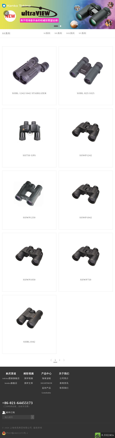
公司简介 (64, 378)
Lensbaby (46, 393)
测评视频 (28, 378)
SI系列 (47, 33)
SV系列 (82, 33)
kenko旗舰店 (11, 383)
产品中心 (46, 373)
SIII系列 (70, 33)
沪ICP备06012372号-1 (17, 433)
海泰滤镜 (46, 378)
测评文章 (28, 383)
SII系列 (6, 33)
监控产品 (46, 388)
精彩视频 (29, 373)
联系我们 (64, 388)
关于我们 (64, 373)
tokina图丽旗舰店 (10, 378)
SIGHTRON (46, 383)
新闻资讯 (64, 383)
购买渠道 (11, 373)
